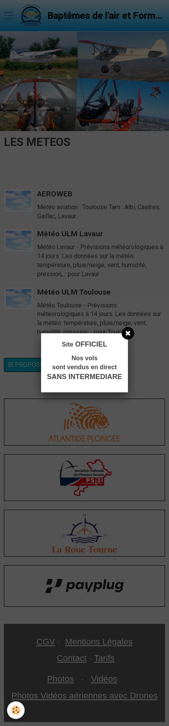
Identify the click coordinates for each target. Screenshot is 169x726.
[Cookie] (16, 710)
